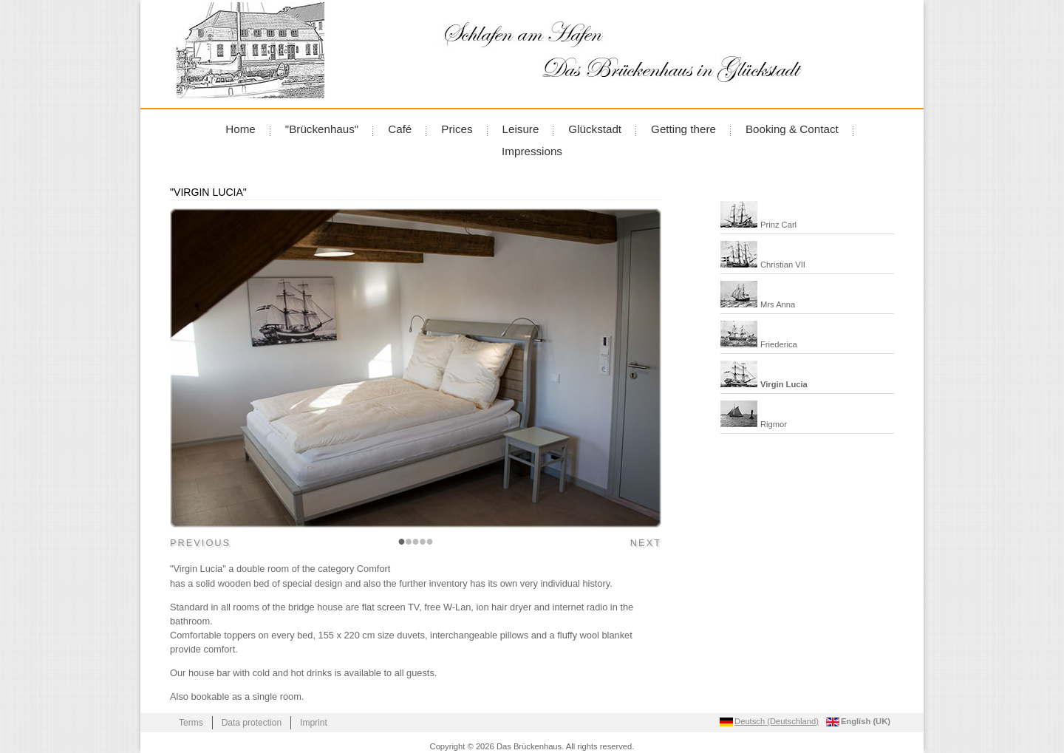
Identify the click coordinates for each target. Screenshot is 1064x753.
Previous (200, 542)
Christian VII (782, 264)
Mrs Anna (777, 304)
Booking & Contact (792, 129)
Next (645, 542)
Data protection (252, 723)
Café (400, 129)
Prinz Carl (778, 224)
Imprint (313, 723)
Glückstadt (594, 129)
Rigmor (773, 424)
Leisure (520, 129)
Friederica (778, 344)
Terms (191, 723)
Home (240, 129)
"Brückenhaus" (321, 129)
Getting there (683, 129)
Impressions (532, 151)
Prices (456, 129)
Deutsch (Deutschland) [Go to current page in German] (776, 721)
